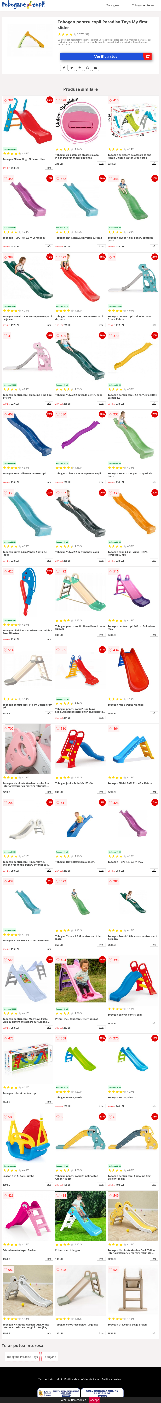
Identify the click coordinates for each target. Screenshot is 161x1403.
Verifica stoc (123, 56)
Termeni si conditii (50, 1379)
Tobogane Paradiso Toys (22, 1357)
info (49, 167)
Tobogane (113, 5)
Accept (94, 1400)
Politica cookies (111, 1379)
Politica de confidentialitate (81, 1379)
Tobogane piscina (143, 5)
